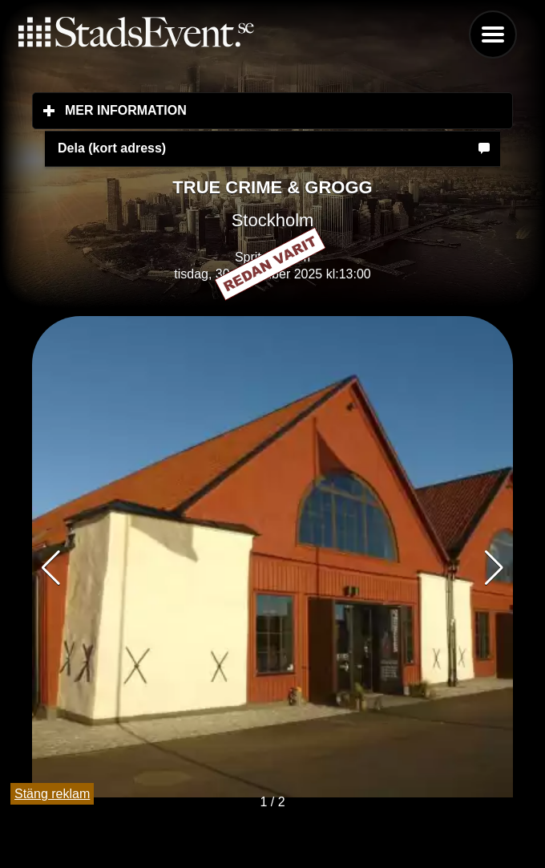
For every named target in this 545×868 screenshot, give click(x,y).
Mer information (221, 110)
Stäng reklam (52, 794)
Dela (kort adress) (112, 148)
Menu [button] (493, 34)
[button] (494, 568)
